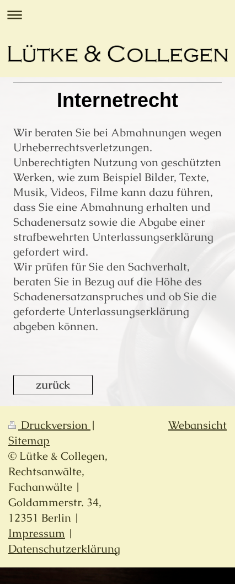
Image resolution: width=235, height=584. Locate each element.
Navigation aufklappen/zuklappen (117, 14)
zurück (53, 385)
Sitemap (29, 440)
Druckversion (49, 425)
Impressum (36, 533)
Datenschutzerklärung (64, 548)
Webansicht (197, 425)
